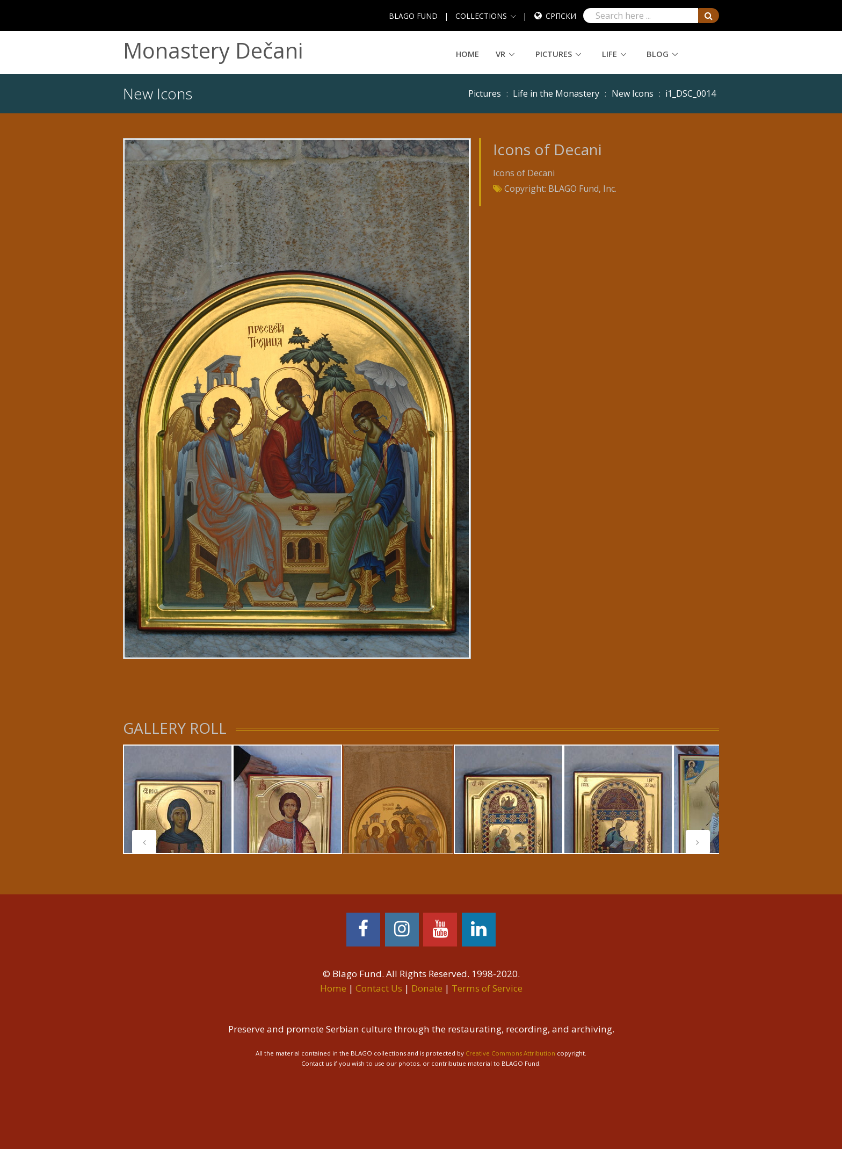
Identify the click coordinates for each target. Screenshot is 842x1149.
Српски (561, 16)
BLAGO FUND (413, 16)
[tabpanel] (178, 799)
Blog (658, 53)
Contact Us (378, 988)
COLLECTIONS (481, 16)
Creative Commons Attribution (510, 1053)
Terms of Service (487, 988)
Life (609, 53)
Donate (426, 988)
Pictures (553, 53)
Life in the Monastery (556, 93)
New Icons (633, 93)
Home (467, 53)
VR (500, 53)
